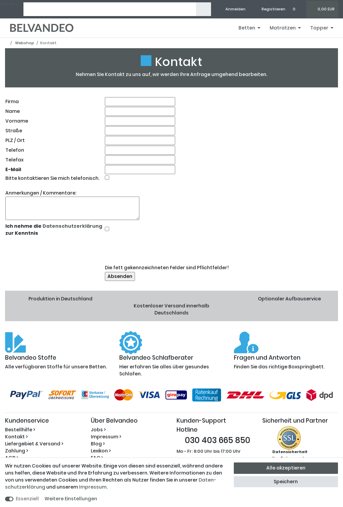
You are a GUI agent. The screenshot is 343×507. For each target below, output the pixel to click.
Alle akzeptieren (285, 467)
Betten (246, 27)
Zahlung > (16, 450)
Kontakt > (16, 436)
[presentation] (156, 250)
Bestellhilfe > (20, 429)
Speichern (286, 481)
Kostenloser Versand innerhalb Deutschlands (171, 309)
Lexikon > (101, 450)
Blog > (98, 443)
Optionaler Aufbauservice (289, 298)
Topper (319, 27)
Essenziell (27, 498)
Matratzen (283, 27)
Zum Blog (9, 3)
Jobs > (98, 429)
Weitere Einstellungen (71, 498)
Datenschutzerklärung (72, 226)
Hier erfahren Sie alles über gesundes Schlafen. (171, 366)
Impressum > (106, 436)
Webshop (24, 43)
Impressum (93, 487)
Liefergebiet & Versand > (34, 443)
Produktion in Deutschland (60, 298)
